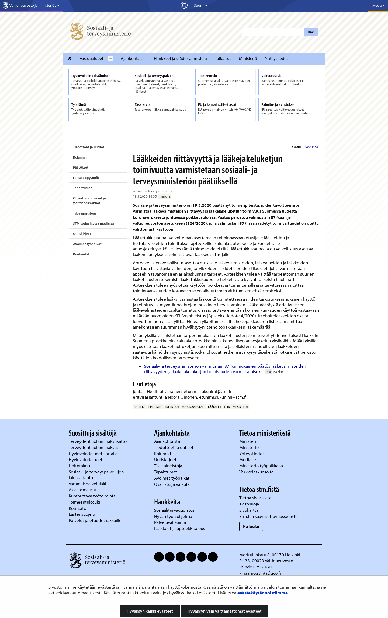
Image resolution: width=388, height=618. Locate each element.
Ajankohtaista (133, 58)
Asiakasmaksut (83, 489)
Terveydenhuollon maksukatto (98, 441)
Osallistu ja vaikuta (172, 484)
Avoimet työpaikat (87, 243)
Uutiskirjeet (82, 233)
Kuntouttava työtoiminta (92, 495)
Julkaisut (223, 58)
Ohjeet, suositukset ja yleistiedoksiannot (89, 200)
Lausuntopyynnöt (86, 177)
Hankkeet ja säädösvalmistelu (180, 58)
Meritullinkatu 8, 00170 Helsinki (269, 554)
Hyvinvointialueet (86, 459)
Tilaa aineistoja (84, 213)
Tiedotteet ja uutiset (88, 147)
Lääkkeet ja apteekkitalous (179, 528)
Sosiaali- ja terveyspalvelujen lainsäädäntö (96, 474)
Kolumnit (80, 157)
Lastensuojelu (82, 514)
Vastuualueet (91, 58)
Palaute (251, 526)
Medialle (248, 459)
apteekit (140, 407)
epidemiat (155, 407)
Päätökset (80, 167)
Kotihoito (77, 508)
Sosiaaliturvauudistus (174, 510)
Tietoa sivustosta (255, 497)
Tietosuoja (249, 504)
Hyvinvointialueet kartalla (94, 453)
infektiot (172, 407)
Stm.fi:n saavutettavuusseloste (268, 516)
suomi (297, 146)
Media (378, 5)
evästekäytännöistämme (262, 592)
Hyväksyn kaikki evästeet (150, 611)
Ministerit (249, 441)
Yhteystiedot (276, 58)
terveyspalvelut (236, 407)
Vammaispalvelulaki (88, 483)
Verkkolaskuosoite (257, 472)
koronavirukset (194, 407)
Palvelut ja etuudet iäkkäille (95, 520)
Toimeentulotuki (85, 502)
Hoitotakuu (80, 465)
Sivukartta (248, 510)
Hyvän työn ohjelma (173, 516)
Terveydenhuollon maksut (94, 447)
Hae (311, 32)
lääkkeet (214, 407)
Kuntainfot (81, 254)
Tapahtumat (82, 187)
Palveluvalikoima (170, 522)
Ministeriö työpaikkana (261, 465)
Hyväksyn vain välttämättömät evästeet (225, 611)
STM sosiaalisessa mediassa (93, 223)
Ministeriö (248, 58)
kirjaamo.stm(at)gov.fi (260, 573)
